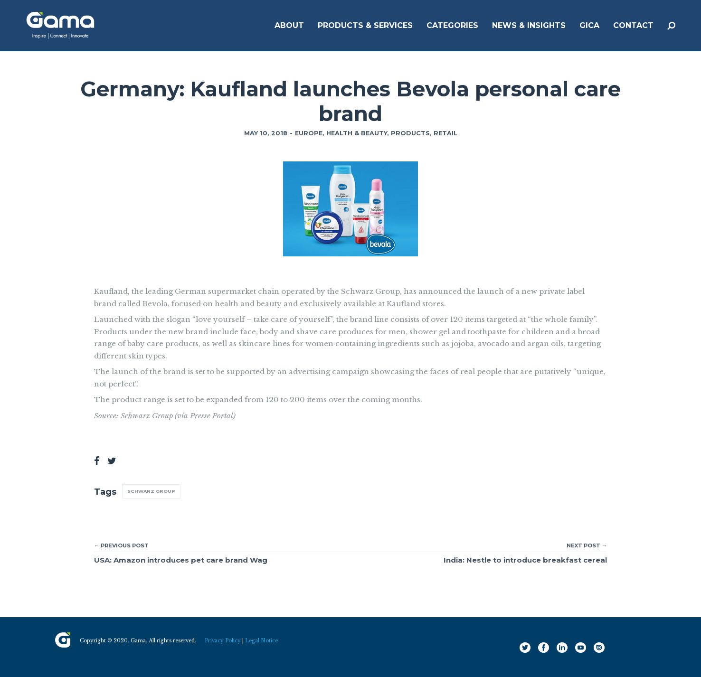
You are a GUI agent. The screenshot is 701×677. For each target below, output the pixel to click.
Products (410, 133)
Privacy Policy (223, 641)
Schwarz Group (151, 491)
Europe (308, 133)
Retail (445, 133)
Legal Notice (261, 641)
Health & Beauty (356, 133)
